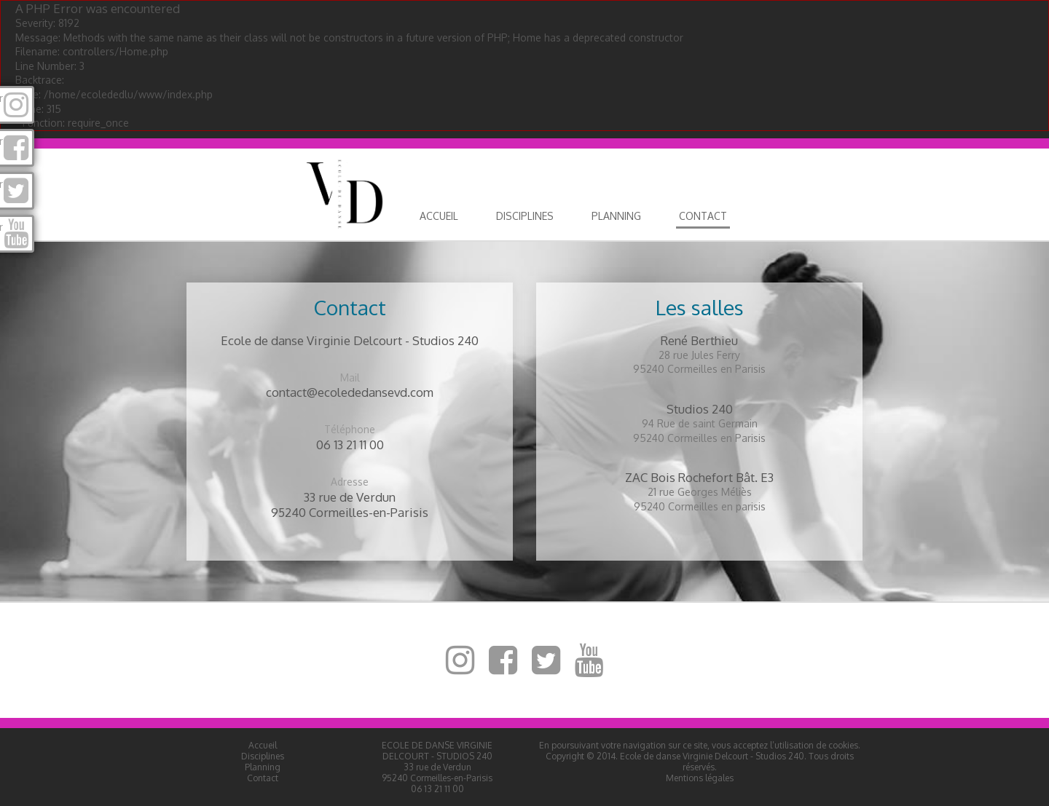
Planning (616, 216)
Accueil (439, 216)
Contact (703, 216)
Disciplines (525, 216)
